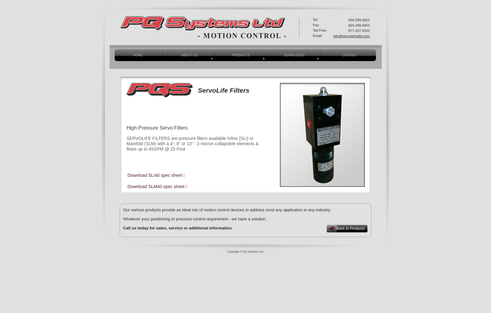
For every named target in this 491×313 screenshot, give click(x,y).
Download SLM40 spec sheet (156, 186)
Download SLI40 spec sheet (155, 175)
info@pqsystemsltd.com (351, 36)
